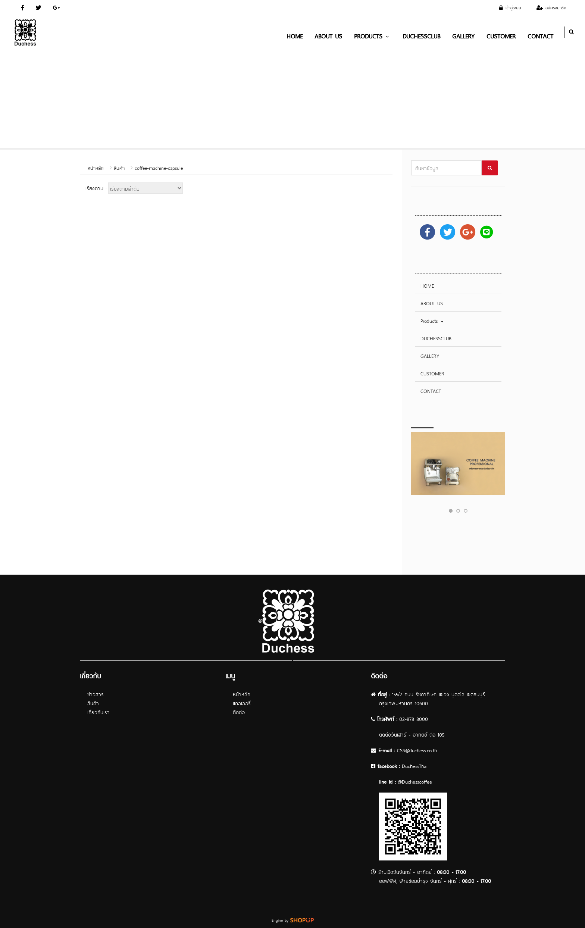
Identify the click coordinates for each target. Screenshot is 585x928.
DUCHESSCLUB (421, 35)
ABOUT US (328, 35)
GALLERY (463, 35)
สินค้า (119, 167)
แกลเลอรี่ (242, 703)
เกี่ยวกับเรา (98, 711)
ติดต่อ (239, 711)
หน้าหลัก (96, 167)
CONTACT (540, 35)
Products (372, 35)
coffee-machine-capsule (159, 167)
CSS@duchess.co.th (417, 750)
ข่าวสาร (95, 694)
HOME (295, 35)
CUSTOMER (501, 35)
